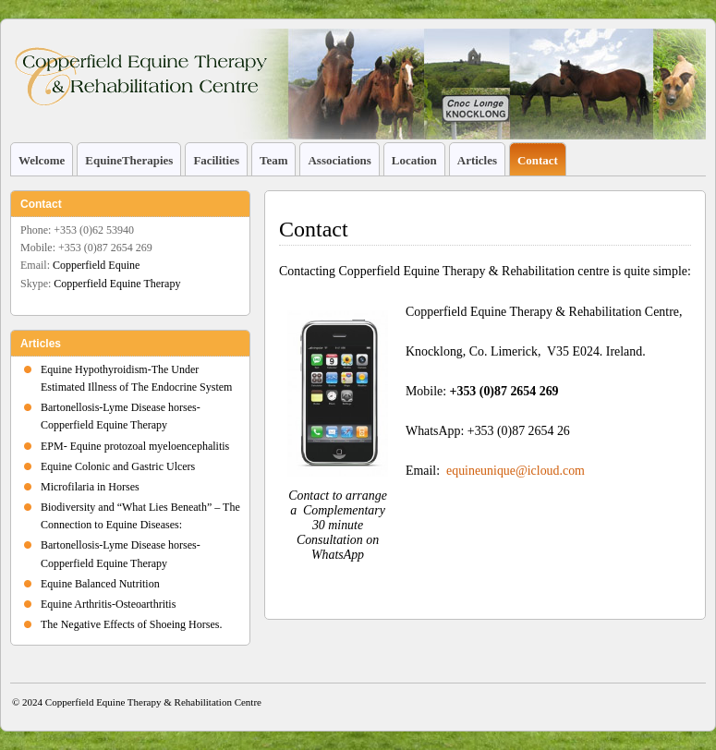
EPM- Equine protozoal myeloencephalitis (135, 446)
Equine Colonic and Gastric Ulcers (118, 466)
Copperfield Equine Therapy (117, 283)
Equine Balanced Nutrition (100, 583)
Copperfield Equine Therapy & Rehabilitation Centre (153, 702)
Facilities (216, 160)
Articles (477, 160)
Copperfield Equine (96, 265)
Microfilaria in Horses (90, 486)
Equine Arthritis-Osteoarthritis (108, 604)
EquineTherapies (129, 160)
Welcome (41, 160)
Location (414, 160)
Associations (339, 160)
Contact (537, 160)
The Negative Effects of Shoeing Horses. (131, 624)
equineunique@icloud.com (514, 471)
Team (273, 160)
